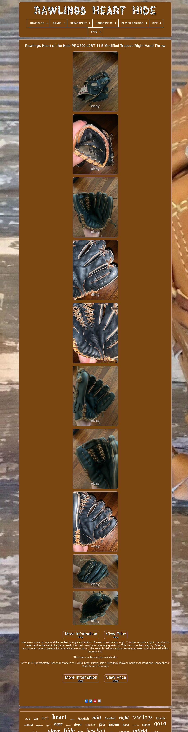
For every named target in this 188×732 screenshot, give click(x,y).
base (58, 723)
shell (27, 719)
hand (126, 724)
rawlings (142, 717)
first (102, 724)
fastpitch (83, 718)
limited (110, 718)
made (68, 725)
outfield (28, 725)
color (72, 719)
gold (160, 724)
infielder (39, 726)
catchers (90, 724)
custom (136, 725)
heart (59, 716)
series (146, 724)
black (160, 718)
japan (114, 724)
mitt (96, 717)
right (124, 717)
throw (78, 724)
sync (48, 725)
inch (45, 718)
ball (36, 718)
